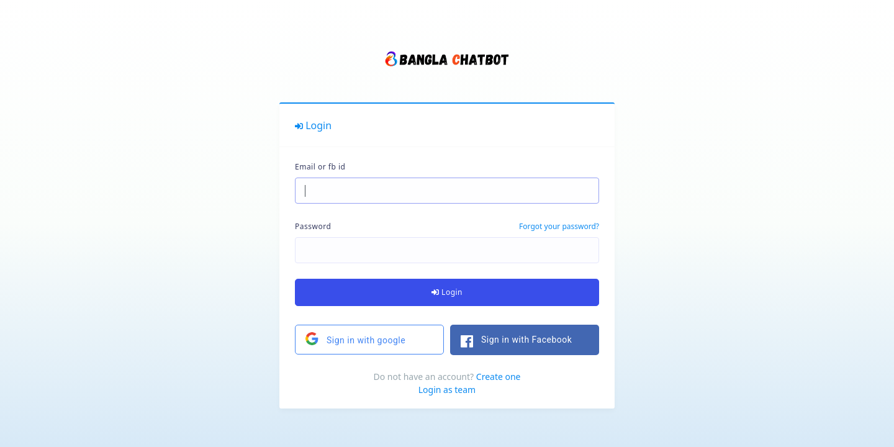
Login (447, 292)
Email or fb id (320, 166)
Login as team (447, 389)
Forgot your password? (559, 226)
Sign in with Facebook (511, 341)
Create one (498, 376)
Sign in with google (355, 339)
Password (313, 226)
